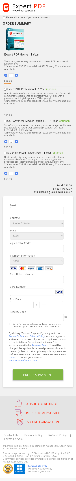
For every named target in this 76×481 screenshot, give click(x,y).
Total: (60, 185)
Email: (13, 205)
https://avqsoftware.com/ (23, 360)
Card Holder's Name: (22, 274)
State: (13, 230)
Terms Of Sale (17, 336)
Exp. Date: (16, 299)
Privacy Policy (37, 336)
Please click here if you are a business (28, 17)
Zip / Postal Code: (20, 243)
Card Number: (18, 286)
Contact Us (15, 357)
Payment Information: (23, 255)
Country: (15, 218)
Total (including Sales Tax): (48, 192)
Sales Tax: (59, 188)
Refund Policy (57, 435)
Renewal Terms (40, 345)
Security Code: (18, 312)
